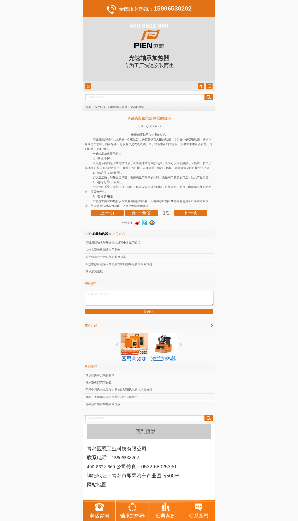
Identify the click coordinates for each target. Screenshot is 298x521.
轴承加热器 (132, 511)
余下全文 (142, 213)
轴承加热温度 (94, 271)
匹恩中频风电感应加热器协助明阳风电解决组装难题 (118, 264)
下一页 (190, 213)
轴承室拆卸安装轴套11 (99, 375)
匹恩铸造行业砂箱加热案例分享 (105, 257)
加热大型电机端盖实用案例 (102, 249)
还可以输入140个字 (149, 298)
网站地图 (97, 484)
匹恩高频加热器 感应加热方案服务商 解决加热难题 (134, 362)
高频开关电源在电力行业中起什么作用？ (111, 397)
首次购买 (100, 107)
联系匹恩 (199, 511)
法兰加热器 (163, 347)
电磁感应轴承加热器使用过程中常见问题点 (113, 242)
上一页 (107, 213)
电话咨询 (99, 511)
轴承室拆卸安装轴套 (98, 382)
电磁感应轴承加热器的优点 (102, 404)
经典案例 (165, 511)
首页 (88, 107)
